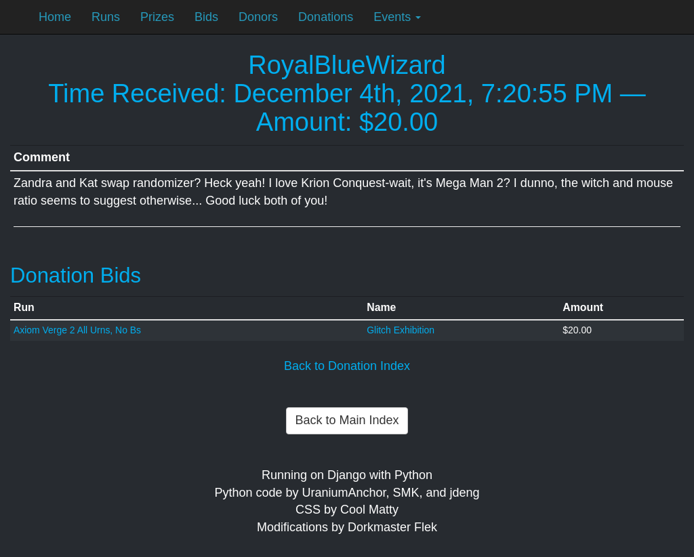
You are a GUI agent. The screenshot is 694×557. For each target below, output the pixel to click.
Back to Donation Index (347, 366)
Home (55, 17)
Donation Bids (75, 275)
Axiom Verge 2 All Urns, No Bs (77, 330)
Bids (206, 17)
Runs (105, 17)
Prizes (157, 17)
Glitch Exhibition (400, 330)
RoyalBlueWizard (346, 65)
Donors (258, 17)
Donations (325, 17)
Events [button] (397, 17)
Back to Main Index (347, 420)
